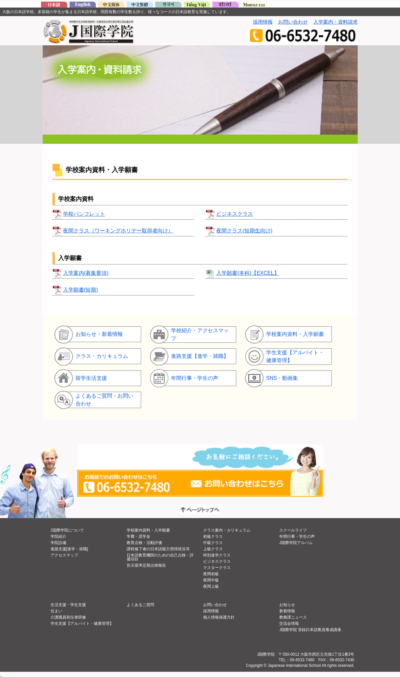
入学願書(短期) (80, 290)
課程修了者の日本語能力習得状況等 (158, 549)
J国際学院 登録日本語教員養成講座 (310, 629)
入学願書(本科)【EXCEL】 (247, 273)
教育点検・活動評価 (144, 542)
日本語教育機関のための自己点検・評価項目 (160, 557)
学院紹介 (58, 536)
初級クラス (213, 536)
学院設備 (58, 542)
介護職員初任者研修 (68, 617)
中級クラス (213, 542)
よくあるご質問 (140, 604)
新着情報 (287, 611)
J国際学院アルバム (296, 542)
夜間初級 (211, 574)
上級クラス (213, 549)
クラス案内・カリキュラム (226, 530)
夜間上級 (211, 586)
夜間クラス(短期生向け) (244, 230)
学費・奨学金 (138, 536)
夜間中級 (211, 580)
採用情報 (263, 22)
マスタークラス (217, 567)
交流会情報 (289, 623)
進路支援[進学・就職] (69, 549)
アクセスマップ (64, 555)
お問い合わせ (293, 22)
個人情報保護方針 (219, 617)
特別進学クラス (217, 555)
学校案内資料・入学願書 (148, 530)
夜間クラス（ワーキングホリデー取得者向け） (118, 230)
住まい (56, 611)
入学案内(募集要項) (86, 273)
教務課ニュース (293, 617)
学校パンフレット (84, 214)
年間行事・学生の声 (297, 536)
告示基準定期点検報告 (146, 565)
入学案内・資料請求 (335, 22)
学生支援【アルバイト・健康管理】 (82, 623)
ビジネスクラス (234, 214)
